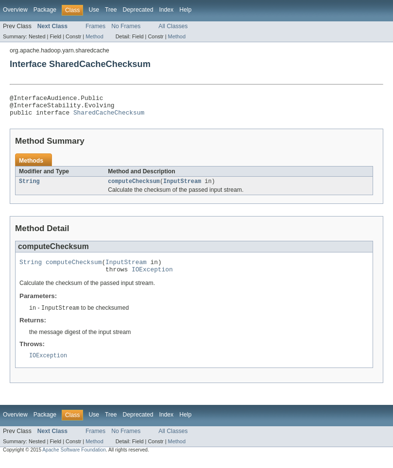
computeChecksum (134, 186)
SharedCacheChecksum (108, 116)
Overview (15, 9)
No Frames (125, 26)
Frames (95, 26)
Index (166, 9)
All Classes (173, 26)
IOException (152, 277)
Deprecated (138, 9)
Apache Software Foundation (74, 459)
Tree (111, 9)
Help (185, 9)
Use (93, 9)
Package (45, 9)
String (29, 186)
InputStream (182, 186)
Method (94, 36)
